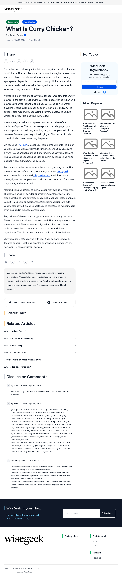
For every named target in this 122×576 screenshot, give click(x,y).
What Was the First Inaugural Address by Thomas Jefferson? (89, 128)
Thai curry (23, 144)
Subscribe (99, 87)
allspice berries (41, 175)
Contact (97, 545)
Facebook (97, 557)
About (95, 541)
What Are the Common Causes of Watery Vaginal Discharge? (90, 158)
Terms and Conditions (24, 572)
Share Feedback (57, 302)
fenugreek (62, 171)
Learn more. (99, 2)
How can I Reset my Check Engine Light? (107, 185)
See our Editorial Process (22, 302)
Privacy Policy (9, 572)
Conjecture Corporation (30, 568)
